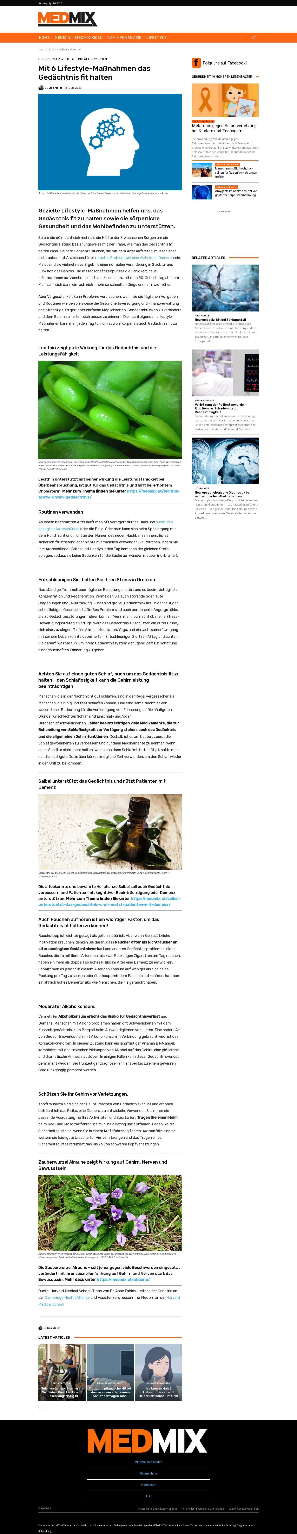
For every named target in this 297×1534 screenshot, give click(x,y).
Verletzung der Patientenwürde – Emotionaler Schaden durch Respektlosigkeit (220, 408)
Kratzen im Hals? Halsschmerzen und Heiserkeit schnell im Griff (158, 1392)
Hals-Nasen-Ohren (158, 1383)
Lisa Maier (55, 87)
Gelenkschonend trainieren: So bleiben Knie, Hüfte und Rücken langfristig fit (62, 1392)
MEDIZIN (51, 49)
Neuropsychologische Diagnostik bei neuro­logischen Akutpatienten (222, 494)
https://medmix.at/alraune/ (123, 1279)
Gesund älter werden (89, 59)
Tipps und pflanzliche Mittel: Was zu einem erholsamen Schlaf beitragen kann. (110, 1392)
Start (41, 49)
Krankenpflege (204, 401)
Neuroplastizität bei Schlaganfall (220, 320)
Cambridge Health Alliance (67, 1297)
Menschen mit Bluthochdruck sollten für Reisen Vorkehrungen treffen (236, 172)
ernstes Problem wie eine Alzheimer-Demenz (134, 257)
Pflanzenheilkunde (109, 1383)
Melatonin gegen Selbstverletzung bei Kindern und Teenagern (224, 128)
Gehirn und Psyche (70, 49)
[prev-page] (41, 1407)
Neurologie (202, 316)
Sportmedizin (61, 1383)
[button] (254, 38)
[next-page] (47, 1407)
